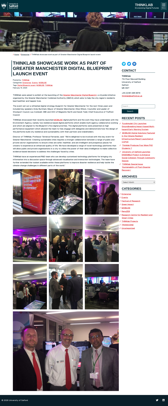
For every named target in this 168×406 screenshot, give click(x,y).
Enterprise (25, 54)
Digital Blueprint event (26, 85)
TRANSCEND (128, 225)
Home (16, 54)
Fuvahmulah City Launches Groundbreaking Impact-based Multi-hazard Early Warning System (138, 127)
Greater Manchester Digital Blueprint (80, 95)
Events (35, 83)
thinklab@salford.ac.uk (132, 96)
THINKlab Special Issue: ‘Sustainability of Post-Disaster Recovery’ (136, 167)
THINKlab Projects (130, 221)
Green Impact (128, 205)
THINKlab (25, 80)
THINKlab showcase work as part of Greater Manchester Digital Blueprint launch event (66, 54)
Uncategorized (128, 228)
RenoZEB (126, 211)
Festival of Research (131, 201)
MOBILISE (43, 83)
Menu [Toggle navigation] (163, 6)
